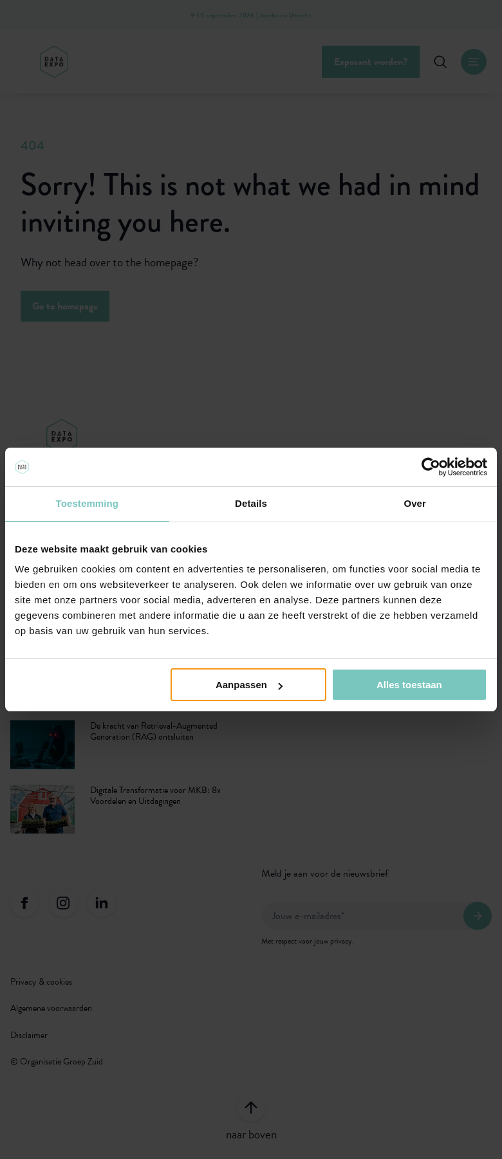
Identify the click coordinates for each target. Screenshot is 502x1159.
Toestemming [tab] (87, 503)
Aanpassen (249, 684)
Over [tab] (415, 503)
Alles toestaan (409, 684)
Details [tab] (251, 503)
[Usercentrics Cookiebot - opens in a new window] (431, 467)
